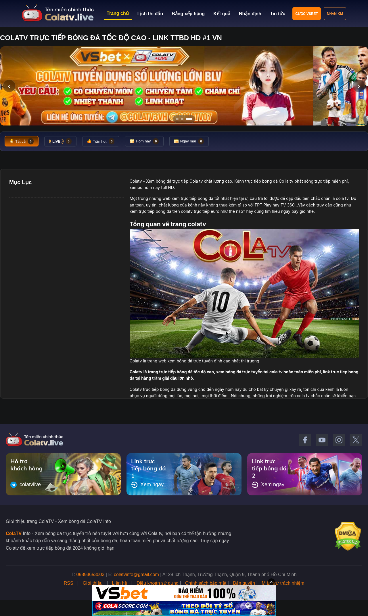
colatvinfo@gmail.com (136, 574)
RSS (68, 583)
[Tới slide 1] (177, 119)
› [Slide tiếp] (358, 85)
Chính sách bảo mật (205, 583)
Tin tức (277, 13)
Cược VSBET (306, 14)
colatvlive (25, 485)
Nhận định (250, 13)
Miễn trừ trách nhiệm (283, 583)
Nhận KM (335, 14)
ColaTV (14, 533)
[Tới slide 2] (184, 119)
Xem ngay (147, 485)
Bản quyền (244, 583)
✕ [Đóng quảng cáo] (271, 582)
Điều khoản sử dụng (158, 583)
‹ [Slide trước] (9, 85)
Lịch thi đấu (150, 13)
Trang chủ (118, 13)
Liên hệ (119, 583)
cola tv (342, 198)
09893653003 (90, 574)
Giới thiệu (93, 583)
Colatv (136, 181)
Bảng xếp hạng (188, 13)
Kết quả (221, 13)
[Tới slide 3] (190, 119)
